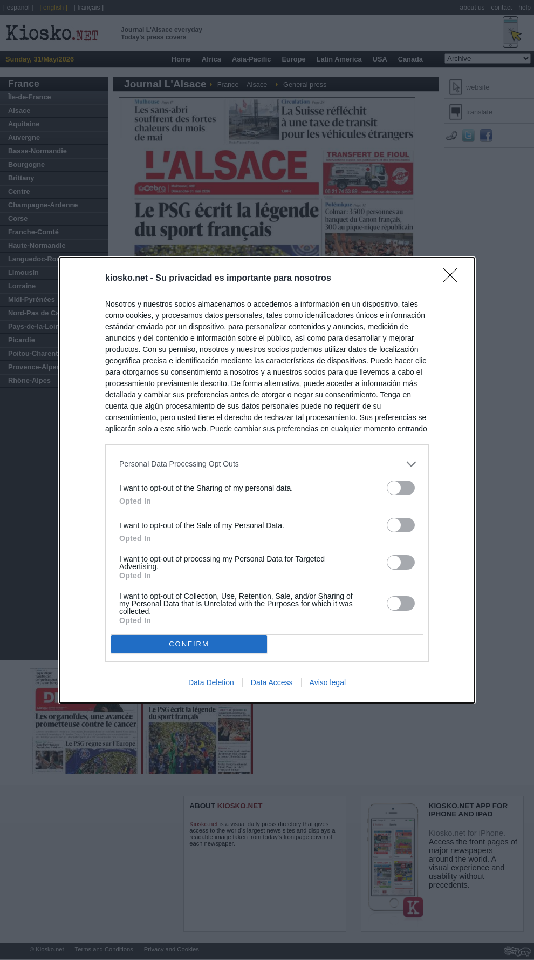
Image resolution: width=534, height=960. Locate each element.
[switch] (401, 488)
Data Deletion (211, 682)
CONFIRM (189, 643)
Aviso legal (328, 682)
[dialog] (267, 480)
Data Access (272, 682)
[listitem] (267, 464)
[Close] (453, 278)
